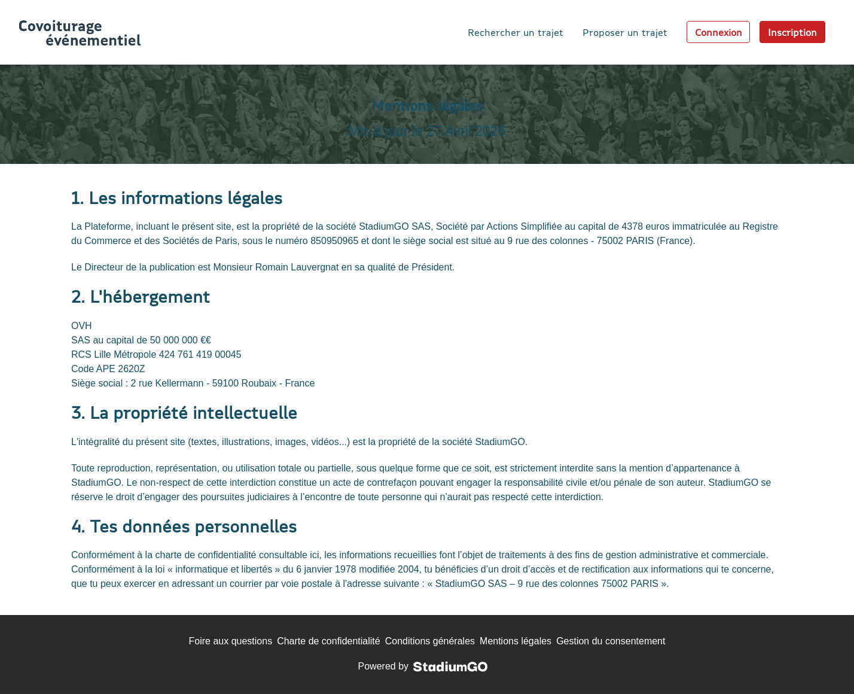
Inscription (792, 32)
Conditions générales (430, 641)
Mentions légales (515, 641)
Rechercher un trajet (515, 32)
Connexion (718, 32)
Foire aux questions (231, 641)
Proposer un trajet (624, 32)
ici (314, 555)
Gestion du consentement (610, 641)
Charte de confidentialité (328, 641)
